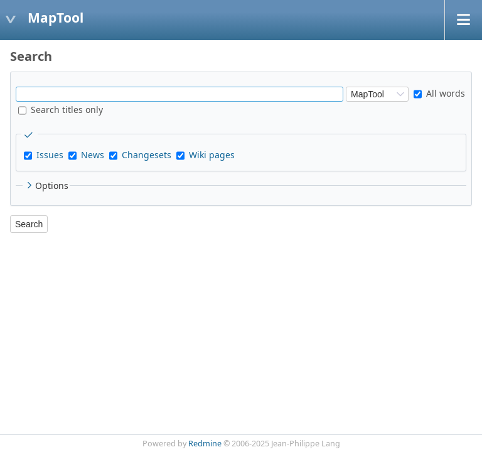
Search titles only (60, 110)
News (92, 155)
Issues (49, 155)
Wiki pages (212, 155)
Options (46, 185)
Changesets (146, 155)
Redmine (205, 443)
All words (439, 93)
